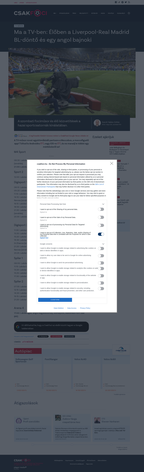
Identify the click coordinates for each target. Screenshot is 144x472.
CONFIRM (55, 300)
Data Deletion (59, 308)
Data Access (71, 308)
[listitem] (72, 204)
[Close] (112, 164)
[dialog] (72, 236)
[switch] (101, 209)
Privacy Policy (85, 308)
